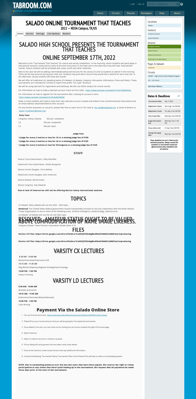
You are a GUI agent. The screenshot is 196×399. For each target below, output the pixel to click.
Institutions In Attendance (157, 59)
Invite (20, 34)
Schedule (151, 68)
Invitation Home (154, 46)
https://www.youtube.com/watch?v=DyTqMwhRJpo (108, 90)
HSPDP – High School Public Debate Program (164, 76)
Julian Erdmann (153, 38)
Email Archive (152, 51)
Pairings (40, 34)
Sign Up (141, 4)
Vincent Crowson (154, 34)
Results (66, 34)
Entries (29, 34)
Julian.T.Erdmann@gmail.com (32, 110)
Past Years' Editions (155, 86)
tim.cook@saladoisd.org (105, 107)
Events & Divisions (154, 55)
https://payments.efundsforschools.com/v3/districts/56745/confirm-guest (77, 315)
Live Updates (53, 34)
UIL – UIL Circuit (153, 80)
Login (132, 4)
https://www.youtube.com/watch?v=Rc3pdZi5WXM (42, 97)
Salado (150, 25)
